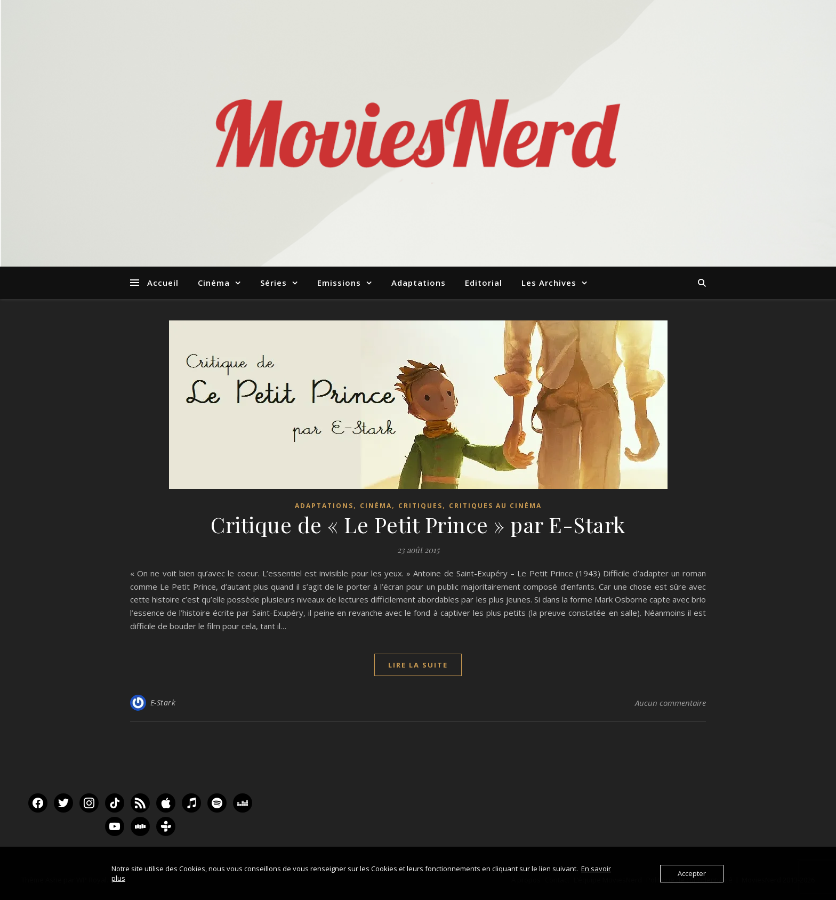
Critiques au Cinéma (495, 505)
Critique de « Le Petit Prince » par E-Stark (418, 524)
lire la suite (418, 665)
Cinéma (214, 282)
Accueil (163, 282)
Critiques (420, 505)
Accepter (692, 873)
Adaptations (418, 282)
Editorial (483, 282)
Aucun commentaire (670, 702)
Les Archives (548, 282)
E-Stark (163, 702)
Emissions (339, 282)
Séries (273, 282)
